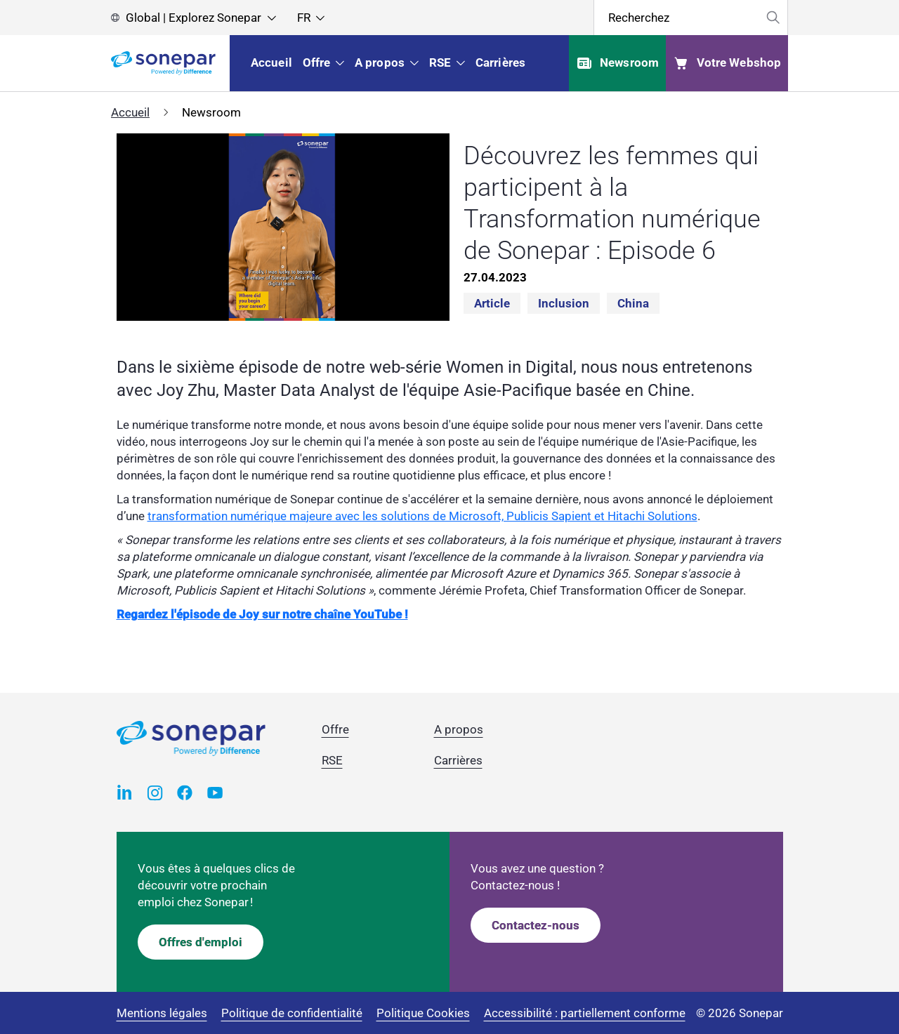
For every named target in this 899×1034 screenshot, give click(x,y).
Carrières (458, 760)
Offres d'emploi (200, 942)
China (633, 303)
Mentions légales (162, 1013)
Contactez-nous (535, 925)
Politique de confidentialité (291, 1013)
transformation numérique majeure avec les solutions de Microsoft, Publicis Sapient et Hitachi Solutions (422, 516)
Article (492, 303)
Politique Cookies (423, 1013)
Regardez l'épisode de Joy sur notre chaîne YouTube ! (262, 614)
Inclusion (563, 303)
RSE (332, 760)
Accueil (130, 112)
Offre (335, 729)
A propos (458, 729)
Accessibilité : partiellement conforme (584, 1013)
